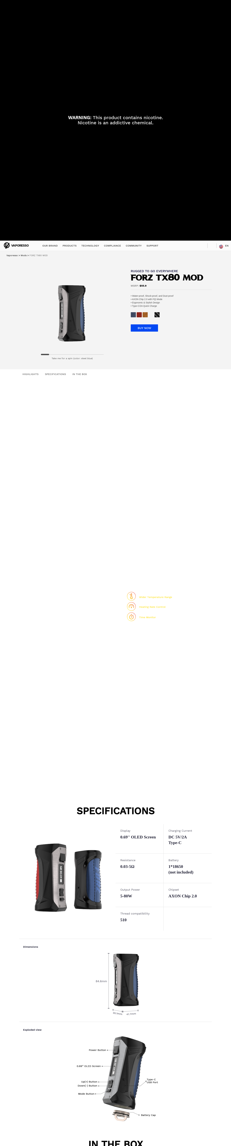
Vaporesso (12, 255)
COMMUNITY (134, 245)
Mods (24, 255)
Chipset (173, 889)
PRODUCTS (70, 245)
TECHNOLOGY (90, 245)
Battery (173, 860)
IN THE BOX (79, 374)
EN (227, 245)
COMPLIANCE (112, 245)
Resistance (127, 860)
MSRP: (135, 285)
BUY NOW (144, 328)
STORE (203, 246)
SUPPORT (152, 245)
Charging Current (180, 830)
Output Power (130, 889)
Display (125, 830)
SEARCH (212, 246)
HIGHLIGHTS (30, 374)
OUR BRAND (50, 245)
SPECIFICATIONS (55, 374)
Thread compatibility (135, 913)
